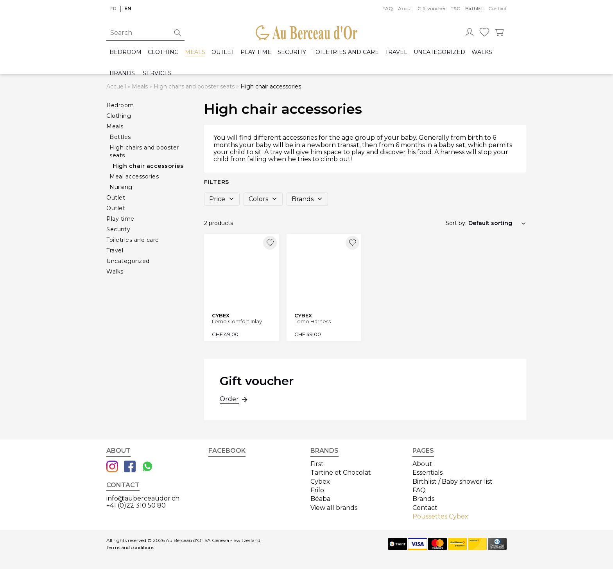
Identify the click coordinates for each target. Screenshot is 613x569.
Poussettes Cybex (440, 516)
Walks (481, 52)
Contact (497, 8)
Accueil (116, 86)
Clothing (163, 52)
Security (292, 52)
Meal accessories (134, 176)
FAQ (387, 8)
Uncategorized (439, 52)
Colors (263, 199)
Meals (195, 52)
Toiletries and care (345, 52)
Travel (396, 52)
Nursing (121, 187)
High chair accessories (148, 165)
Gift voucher (432, 8)
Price (222, 199)
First (317, 464)
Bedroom (125, 52)
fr (113, 8)
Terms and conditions (130, 547)
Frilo (317, 490)
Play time (255, 52)
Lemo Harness (312, 321)
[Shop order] (497, 223)
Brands (122, 73)
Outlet (223, 52)
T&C (455, 8)
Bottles (120, 136)
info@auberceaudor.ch (142, 498)
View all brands (333, 507)
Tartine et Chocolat (340, 472)
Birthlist (474, 8)
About (405, 8)
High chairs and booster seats (194, 86)
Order (229, 400)
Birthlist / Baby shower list (452, 481)
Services (157, 73)
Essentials (427, 472)
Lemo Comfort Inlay (237, 321)
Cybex (320, 481)
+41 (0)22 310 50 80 (136, 505)
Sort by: (456, 223)
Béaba (320, 498)
